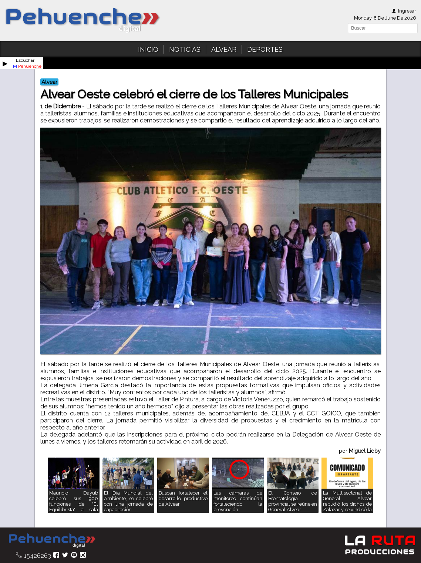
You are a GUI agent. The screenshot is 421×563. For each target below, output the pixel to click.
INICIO (148, 49)
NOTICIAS (185, 49)
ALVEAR (223, 49)
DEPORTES (265, 49)
